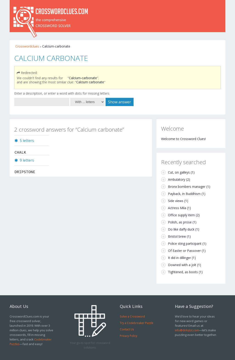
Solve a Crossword (132, 316)
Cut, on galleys (179, 172)
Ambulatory (176, 179)
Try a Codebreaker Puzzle (136, 323)
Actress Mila (177, 208)
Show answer (119, 101)
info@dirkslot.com (187, 330)
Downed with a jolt (182, 265)
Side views (175, 201)
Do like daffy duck (181, 229)
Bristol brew (177, 236)
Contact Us (127, 329)
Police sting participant (184, 243)
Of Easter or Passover (184, 250)
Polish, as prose (180, 222)
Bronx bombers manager (186, 186)
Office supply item (181, 215)
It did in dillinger (179, 258)
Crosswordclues (27, 46)
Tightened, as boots (183, 272)
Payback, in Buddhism (184, 193)
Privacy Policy (128, 336)
